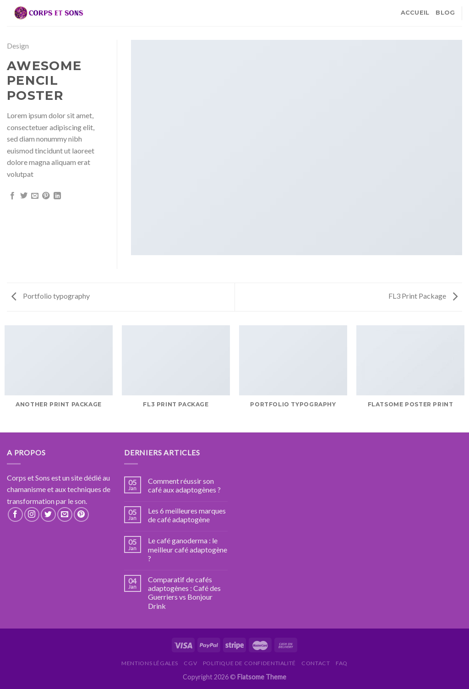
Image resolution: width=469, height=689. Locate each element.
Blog (445, 12)
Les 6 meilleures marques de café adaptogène (187, 515)
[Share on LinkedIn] (57, 196)
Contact (315, 663)
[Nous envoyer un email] (64, 514)
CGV (190, 663)
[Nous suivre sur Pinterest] (81, 514)
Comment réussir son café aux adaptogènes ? (184, 485)
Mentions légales (149, 663)
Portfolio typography (50, 295)
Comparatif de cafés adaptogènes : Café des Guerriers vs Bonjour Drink (184, 592)
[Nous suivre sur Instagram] (31, 514)
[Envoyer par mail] (34, 196)
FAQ (342, 663)
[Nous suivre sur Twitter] (48, 514)
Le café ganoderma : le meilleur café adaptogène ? (187, 549)
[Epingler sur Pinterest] (45, 196)
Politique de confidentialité (249, 663)
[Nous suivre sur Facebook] (15, 514)
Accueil (415, 12)
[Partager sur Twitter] (23, 196)
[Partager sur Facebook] (12, 196)
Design (18, 45)
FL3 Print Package (423, 295)
